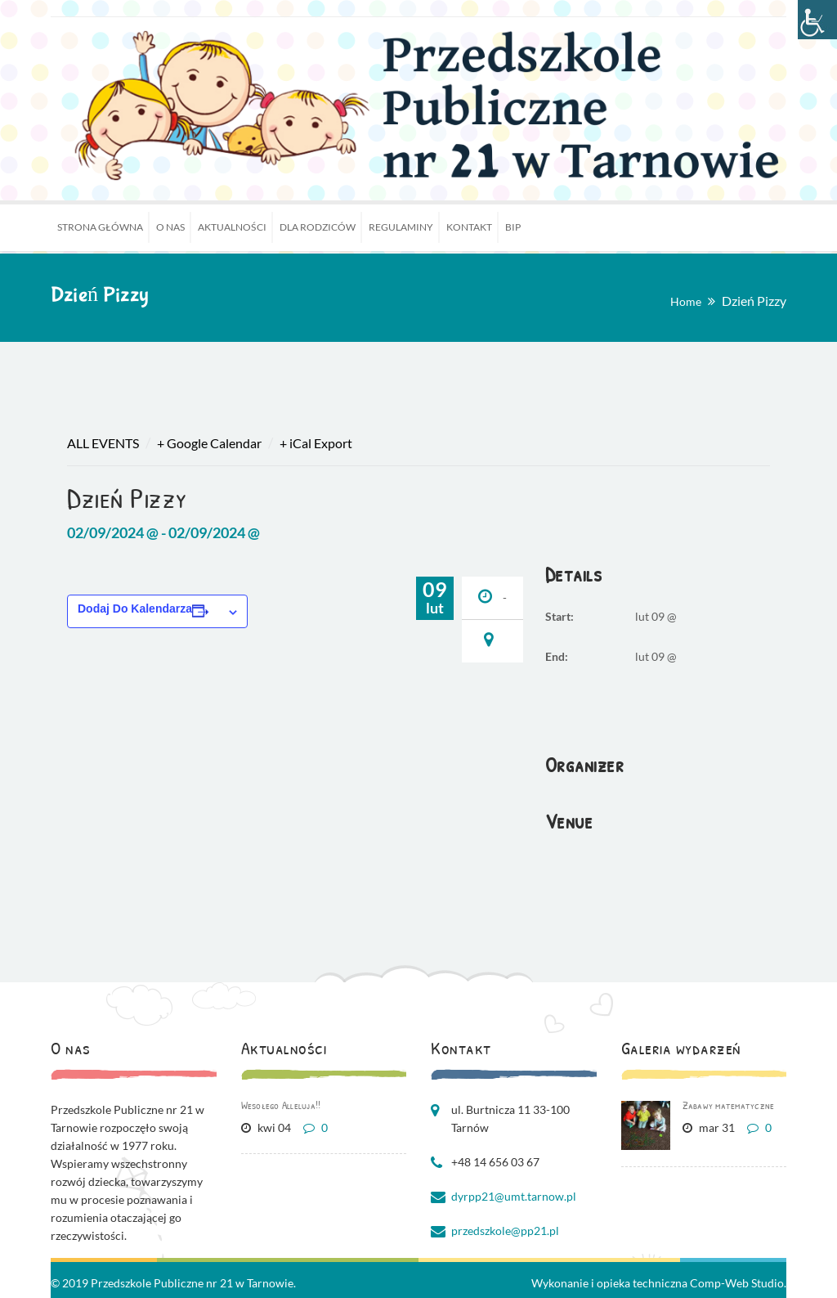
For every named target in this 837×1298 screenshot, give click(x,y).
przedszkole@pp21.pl (505, 1230)
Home (685, 301)
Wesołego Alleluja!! (281, 1105)
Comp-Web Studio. (738, 1283)
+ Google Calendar (209, 443)
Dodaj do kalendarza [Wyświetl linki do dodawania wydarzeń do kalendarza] (135, 608)
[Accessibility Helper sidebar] (817, 19)
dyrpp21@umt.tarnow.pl (513, 1196)
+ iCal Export (316, 443)
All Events (103, 443)
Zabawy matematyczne (729, 1105)
